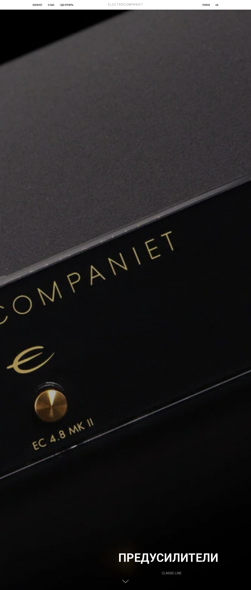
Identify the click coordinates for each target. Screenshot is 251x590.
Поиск (206, 5)
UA (216, 5)
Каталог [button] (37, 5)
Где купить (66, 5)
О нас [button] (51, 5)
